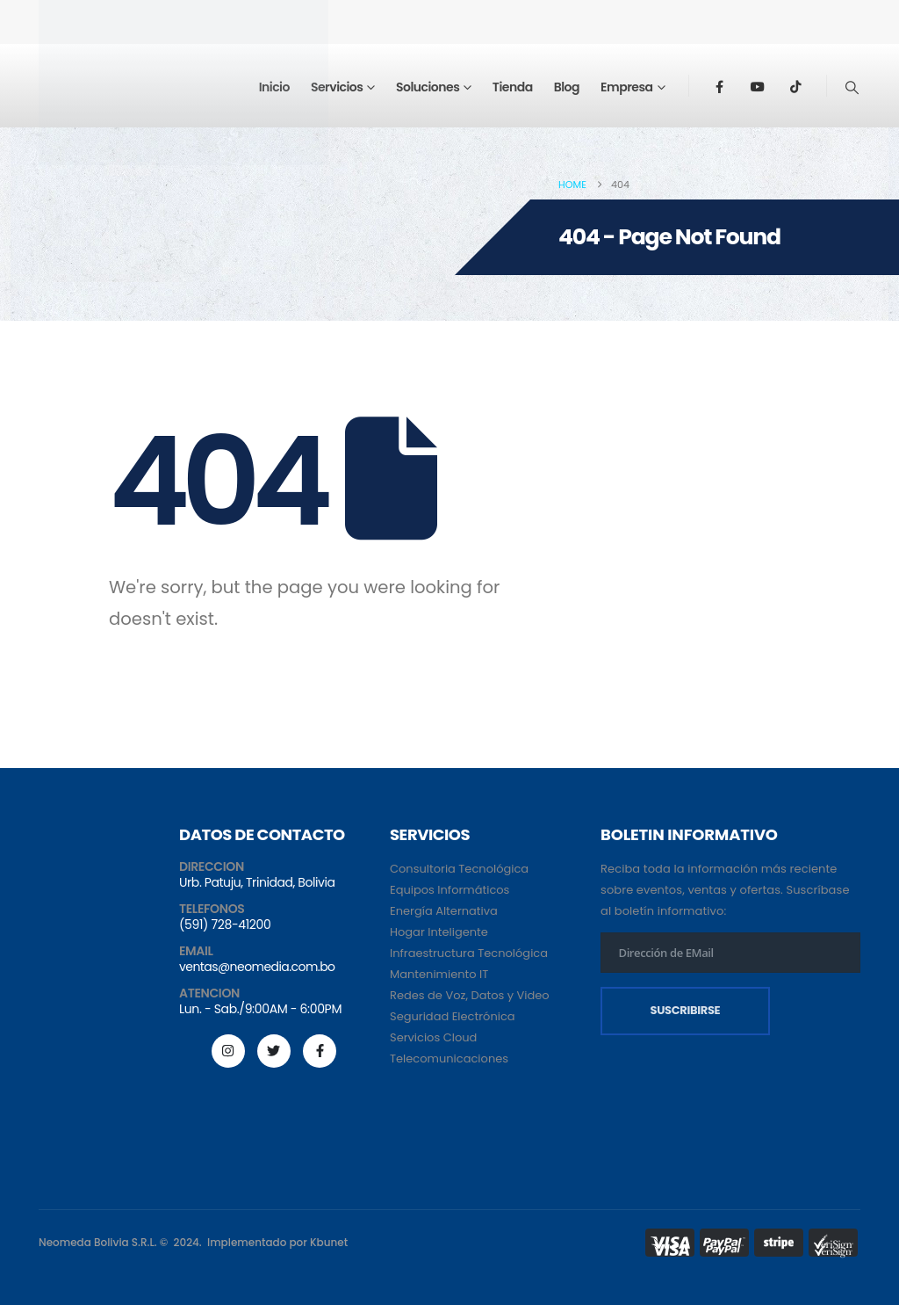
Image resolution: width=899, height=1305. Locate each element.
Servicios (337, 87)
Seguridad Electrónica (452, 1016)
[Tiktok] (796, 86)
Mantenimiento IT (439, 974)
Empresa (627, 87)
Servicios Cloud (433, 1037)
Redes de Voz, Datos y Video (470, 995)
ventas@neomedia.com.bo (256, 966)
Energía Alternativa (444, 911)
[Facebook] (719, 86)
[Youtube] (757, 86)
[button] (852, 87)
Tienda (513, 87)
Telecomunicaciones (449, 1058)
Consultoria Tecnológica (459, 868)
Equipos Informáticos (449, 889)
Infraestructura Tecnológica (469, 953)
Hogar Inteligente (439, 932)
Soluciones (427, 87)
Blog (566, 87)
